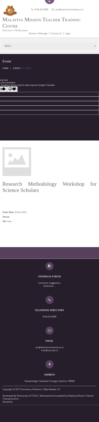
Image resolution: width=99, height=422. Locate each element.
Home (6, 68)
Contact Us (56, 33)
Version (52, 389)
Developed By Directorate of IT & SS (20, 395)
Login (68, 33)
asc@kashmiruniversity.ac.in (69, 9)
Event (28, 68)
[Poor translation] (12, 89)
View (9, 221)
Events (17, 68)
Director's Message (38, 33)
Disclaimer (8, 401)
